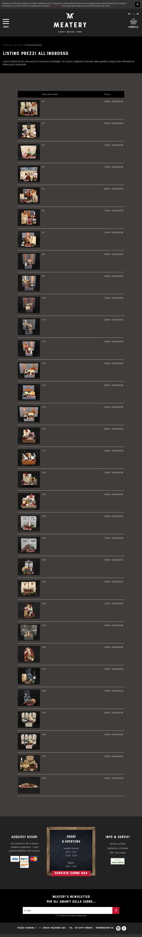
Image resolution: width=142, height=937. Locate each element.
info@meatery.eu (105, 927)
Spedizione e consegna (117, 848)
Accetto (73, 915)
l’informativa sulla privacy (76, 915)
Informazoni (18, 45)
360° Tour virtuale (117, 852)
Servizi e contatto (117, 843)
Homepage (7, 45)
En (138, 14)
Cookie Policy (55, 6)
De (129, 14)
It (133, 14)
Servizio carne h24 (71, 873)
